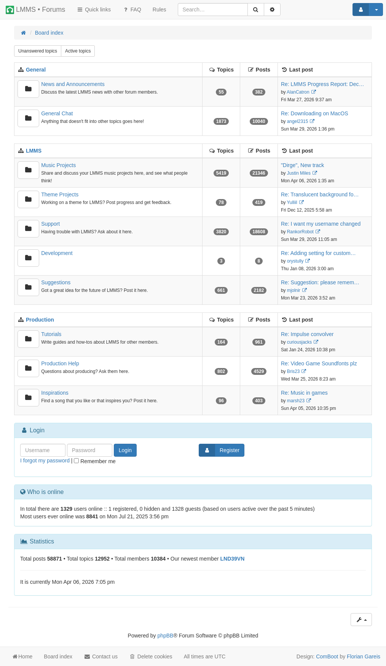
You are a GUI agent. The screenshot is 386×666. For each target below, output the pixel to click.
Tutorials (51, 334)
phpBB (165, 636)
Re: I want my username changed (320, 224)
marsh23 (296, 400)
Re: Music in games (304, 393)
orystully (295, 261)
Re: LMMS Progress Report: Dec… (322, 84)
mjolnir (293, 290)
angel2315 (297, 121)
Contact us (101, 656)
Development (57, 253)
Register (219, 450)
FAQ (131, 9)
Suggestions (55, 282)
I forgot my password (45, 460)
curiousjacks (299, 342)
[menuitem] (159, 9)
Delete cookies (150, 656)
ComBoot (327, 656)
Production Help (60, 363)
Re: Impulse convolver (307, 334)
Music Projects (58, 165)
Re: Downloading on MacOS (314, 113)
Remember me (94, 461)
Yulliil (292, 202)
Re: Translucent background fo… (320, 194)
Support (50, 224)
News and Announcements (73, 84)
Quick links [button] (94, 9)
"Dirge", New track (302, 165)
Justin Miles (299, 173)
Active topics (78, 51)
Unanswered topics (37, 51)
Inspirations (55, 393)
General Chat (57, 113)
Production (40, 320)
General (36, 70)
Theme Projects (59, 194)
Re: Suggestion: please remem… (320, 282)
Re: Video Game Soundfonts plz (319, 363)
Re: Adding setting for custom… (318, 253)
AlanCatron (298, 92)
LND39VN (232, 559)
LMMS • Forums (35, 10)
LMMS (33, 151)
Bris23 (293, 371)
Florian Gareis (363, 656)
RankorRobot (300, 231)
